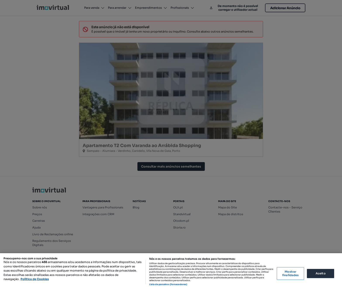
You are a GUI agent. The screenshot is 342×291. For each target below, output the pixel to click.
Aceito (321, 273)
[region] (171, 272)
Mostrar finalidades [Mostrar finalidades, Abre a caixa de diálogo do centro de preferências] (290, 273)
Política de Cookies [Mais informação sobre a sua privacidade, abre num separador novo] (35, 279)
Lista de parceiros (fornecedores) (168, 284)
